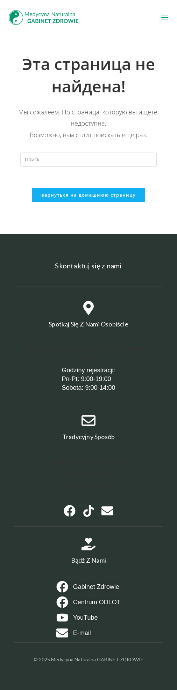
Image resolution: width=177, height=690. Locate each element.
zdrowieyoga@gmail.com (88, 461)
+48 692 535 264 (88, 473)
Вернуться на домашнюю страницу (88, 195)
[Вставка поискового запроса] (88, 160)
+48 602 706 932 (88, 486)
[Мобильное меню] (164, 17)
